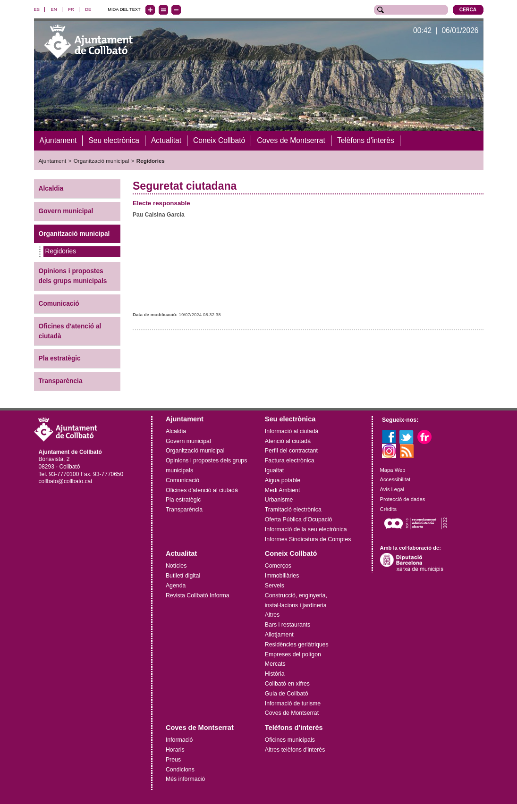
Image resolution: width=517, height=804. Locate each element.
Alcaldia (51, 188)
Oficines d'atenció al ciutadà (70, 330)
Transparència (61, 381)
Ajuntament (53, 161)
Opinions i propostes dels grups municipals (73, 276)
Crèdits (388, 508)
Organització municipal (101, 161)
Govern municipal (66, 210)
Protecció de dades (402, 499)
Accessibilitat (395, 479)
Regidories (150, 161)
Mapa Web (393, 469)
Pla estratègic (60, 358)
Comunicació (59, 303)
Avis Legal (392, 489)
